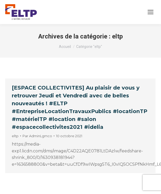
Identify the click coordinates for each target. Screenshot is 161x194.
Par (37, 136)
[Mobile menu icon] (150, 12)
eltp (15, 136)
